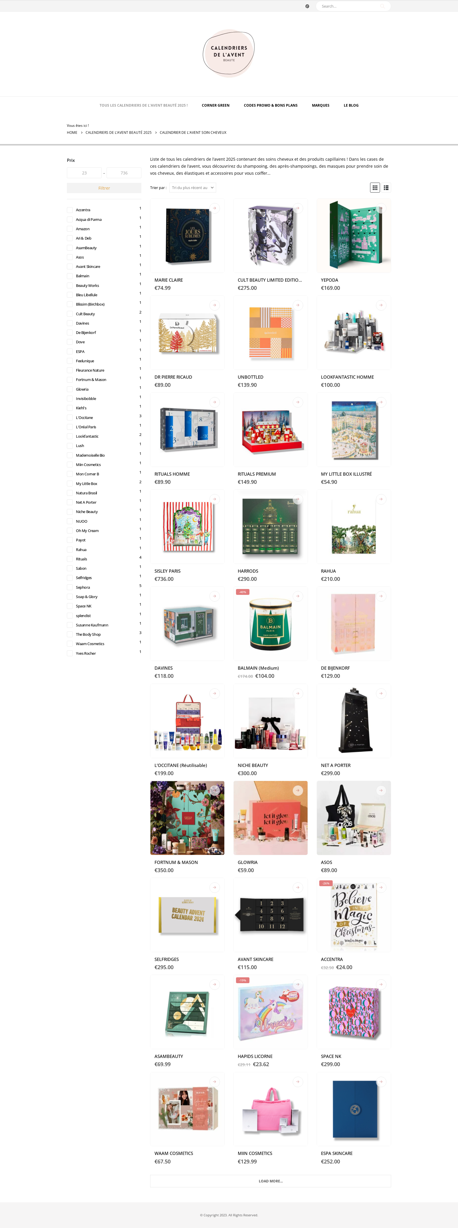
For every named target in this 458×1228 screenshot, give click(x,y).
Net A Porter (87, 518)
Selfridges (85, 597)
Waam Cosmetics (91, 667)
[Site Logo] (229, 54)
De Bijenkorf (87, 339)
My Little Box (88, 498)
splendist (84, 637)
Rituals (82, 577)
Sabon (82, 587)
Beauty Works (88, 289)
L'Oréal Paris (87, 438)
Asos (80, 259)
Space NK (85, 627)
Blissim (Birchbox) (92, 309)
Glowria (83, 398)
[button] (375, 188)
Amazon (83, 230)
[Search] (382, 6)
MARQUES (320, 105)
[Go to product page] (187, 236)
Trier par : (158, 187)
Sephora (83, 607)
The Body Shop (90, 657)
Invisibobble (87, 408)
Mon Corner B (89, 488)
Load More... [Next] (271, 1181)
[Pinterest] (307, 6)
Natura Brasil (88, 508)
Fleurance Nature (92, 379)
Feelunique (86, 369)
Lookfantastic (88, 448)
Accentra (84, 210)
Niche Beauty (88, 528)
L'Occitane (85, 428)
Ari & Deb (84, 240)
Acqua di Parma (90, 220)
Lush (80, 458)
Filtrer (104, 188)
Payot (81, 557)
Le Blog (351, 105)
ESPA (80, 359)
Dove (80, 349)
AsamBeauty (87, 249)
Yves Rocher (87, 677)
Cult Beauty (86, 319)
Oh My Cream (88, 547)
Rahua (82, 567)
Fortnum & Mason (92, 389)
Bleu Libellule (88, 299)
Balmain (83, 279)
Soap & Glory (88, 617)
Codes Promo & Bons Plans (271, 105)
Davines (83, 329)
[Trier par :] (192, 188)
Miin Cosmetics (90, 478)
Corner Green (216, 105)
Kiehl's (82, 418)
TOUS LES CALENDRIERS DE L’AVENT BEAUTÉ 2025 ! (144, 105)
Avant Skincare (89, 269)
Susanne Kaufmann (94, 647)
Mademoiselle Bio (92, 468)
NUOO (82, 538)
